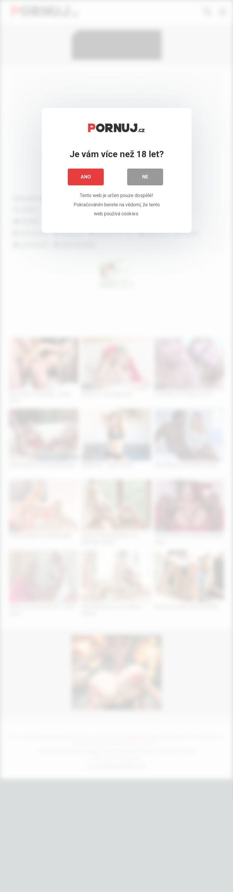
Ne (145, 177)
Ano (86, 177)
